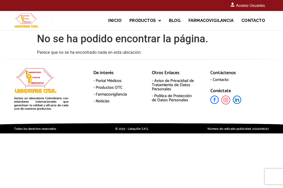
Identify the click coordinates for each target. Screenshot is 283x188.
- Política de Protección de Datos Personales (172, 98)
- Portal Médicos (107, 80)
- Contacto (219, 79)
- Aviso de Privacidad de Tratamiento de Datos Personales (173, 85)
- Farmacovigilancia (110, 94)
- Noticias (101, 101)
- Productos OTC (108, 87)
